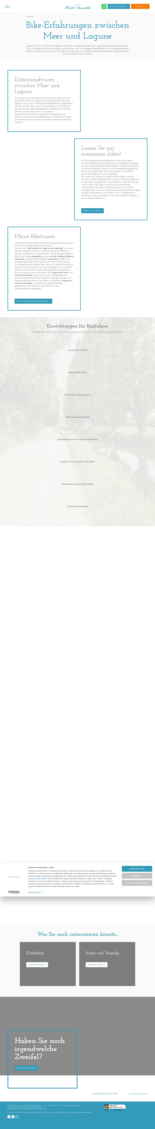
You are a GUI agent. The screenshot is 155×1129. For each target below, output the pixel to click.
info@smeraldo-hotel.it (37, 1111)
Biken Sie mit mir (92, 211)
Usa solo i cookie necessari (137, 1115)
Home (28, 16)
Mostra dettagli (34, 1125)
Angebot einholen (26, 1068)
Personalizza (137, 1108)
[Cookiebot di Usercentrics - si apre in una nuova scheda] (14, 1124)
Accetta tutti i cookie (137, 1101)
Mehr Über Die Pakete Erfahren (33, 301)
